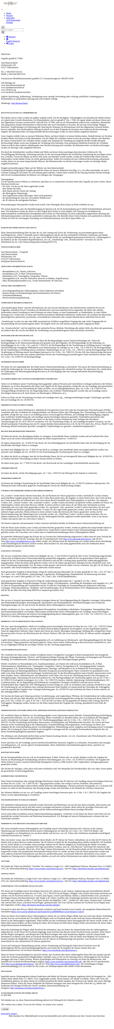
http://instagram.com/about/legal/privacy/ (27, 988)
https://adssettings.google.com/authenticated (90, 869)
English (9, 41)
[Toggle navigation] (2, 9)
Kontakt (9, 22)
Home (8, 13)
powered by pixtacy (9, 1014)
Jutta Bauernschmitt (19, 103)
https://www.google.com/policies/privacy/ (46, 869)
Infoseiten (10, 18)
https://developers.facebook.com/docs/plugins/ (41, 905)
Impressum (15, 20)
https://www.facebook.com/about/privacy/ (59, 950)
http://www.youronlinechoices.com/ (20, 541)
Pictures (9, 15)
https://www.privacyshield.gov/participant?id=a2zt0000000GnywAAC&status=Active (47, 912)
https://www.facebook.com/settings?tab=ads (63, 961)
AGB (8, 20)
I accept (5, 1009)
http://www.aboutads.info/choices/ (77, 539)
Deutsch (16, 41)
